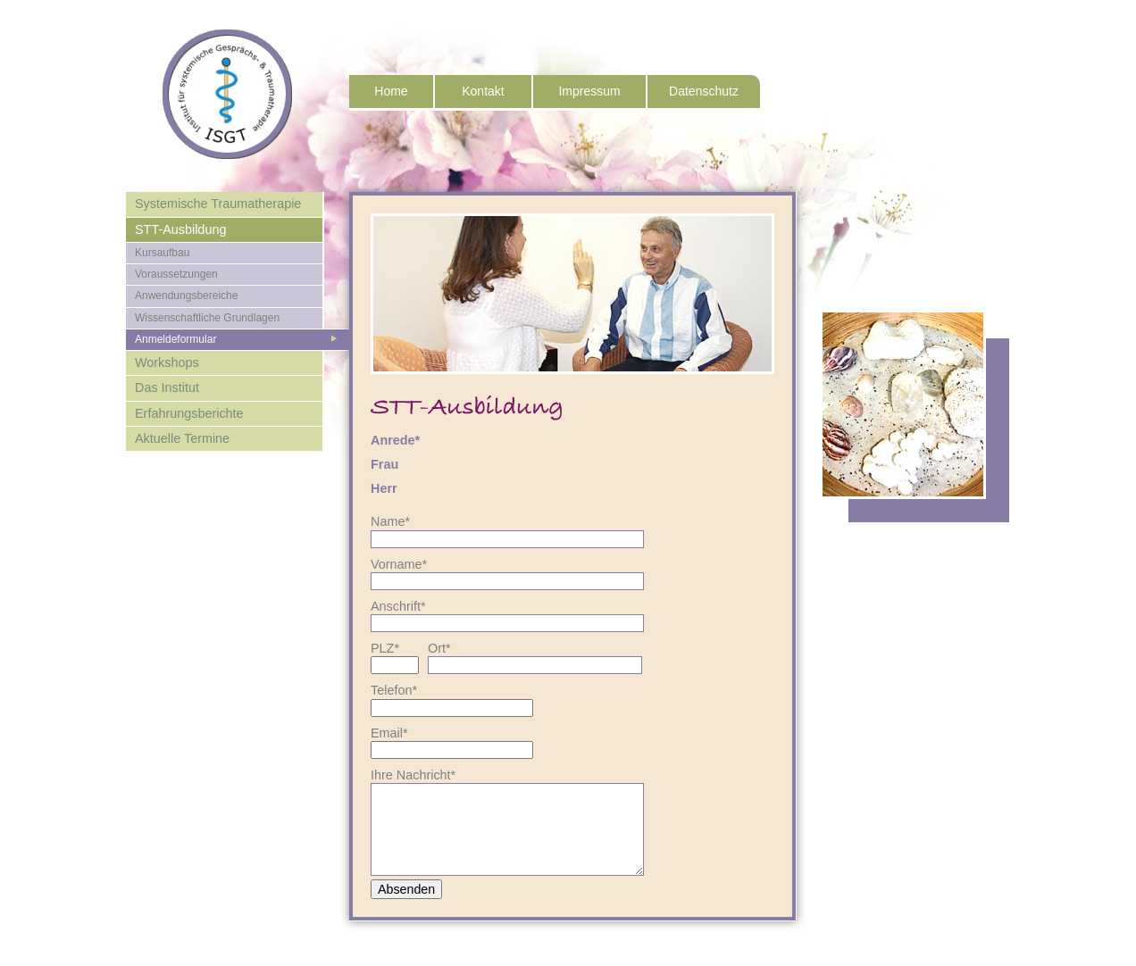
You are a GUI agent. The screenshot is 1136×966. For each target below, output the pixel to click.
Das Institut (167, 387)
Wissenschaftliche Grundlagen (207, 318)
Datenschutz (704, 91)
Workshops (167, 362)
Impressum (589, 91)
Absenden (406, 889)
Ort (455, 648)
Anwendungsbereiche (186, 295)
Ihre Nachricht (413, 775)
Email (398, 733)
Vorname (399, 564)
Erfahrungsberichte (189, 413)
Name (398, 521)
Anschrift (398, 606)
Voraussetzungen (176, 274)
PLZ (398, 648)
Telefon (398, 690)
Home (390, 91)
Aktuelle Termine (182, 438)
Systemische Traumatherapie (218, 203)
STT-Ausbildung (180, 229)
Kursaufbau (162, 252)
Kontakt (483, 91)
